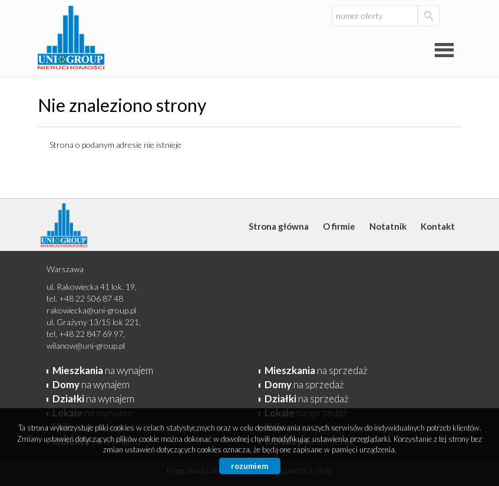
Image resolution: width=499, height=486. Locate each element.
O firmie (339, 226)
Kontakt (438, 226)
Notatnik (388, 226)
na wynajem (102, 370)
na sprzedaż (316, 370)
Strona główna (279, 226)
